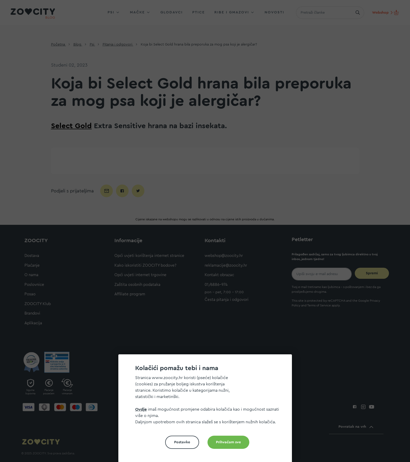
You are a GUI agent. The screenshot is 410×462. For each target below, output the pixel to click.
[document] (207, 410)
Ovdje (141, 409)
